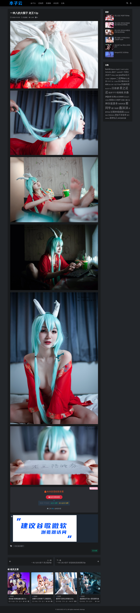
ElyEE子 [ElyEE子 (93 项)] (118, 69)
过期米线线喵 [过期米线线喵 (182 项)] (117, 111)
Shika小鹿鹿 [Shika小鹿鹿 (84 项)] (114, 75)
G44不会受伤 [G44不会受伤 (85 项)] (125, 69)
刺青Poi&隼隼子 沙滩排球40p (42, 600)
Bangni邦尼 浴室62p (122, 52)
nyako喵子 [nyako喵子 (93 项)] (120, 72)
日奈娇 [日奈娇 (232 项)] (115, 88)
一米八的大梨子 (19, 546)
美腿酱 (25, 17)
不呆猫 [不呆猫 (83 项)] (107, 78)
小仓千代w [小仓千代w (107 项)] (117, 84)
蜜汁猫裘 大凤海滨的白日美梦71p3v (122, 38)
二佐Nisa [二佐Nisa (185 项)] (121, 78)
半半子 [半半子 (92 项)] (109, 81)
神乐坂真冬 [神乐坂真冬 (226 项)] (111, 103)
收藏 (94, 550)
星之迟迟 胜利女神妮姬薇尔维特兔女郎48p (122, 24)
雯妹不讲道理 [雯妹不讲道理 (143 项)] (120, 115)
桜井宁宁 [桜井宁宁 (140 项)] (112, 92)
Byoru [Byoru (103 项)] (113, 69)
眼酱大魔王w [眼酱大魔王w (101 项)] (125, 100)
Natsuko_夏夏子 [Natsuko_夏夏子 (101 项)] (110, 72)
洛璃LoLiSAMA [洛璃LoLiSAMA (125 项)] (118, 96)
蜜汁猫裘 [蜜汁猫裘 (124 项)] (115, 108)
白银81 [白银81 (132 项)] (118, 100)
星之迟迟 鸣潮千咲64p (122, 16)
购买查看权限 (54, 497)
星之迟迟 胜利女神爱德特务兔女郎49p (122, 31)
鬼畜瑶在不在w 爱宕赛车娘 (89, 599)
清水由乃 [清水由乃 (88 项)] (126, 97)
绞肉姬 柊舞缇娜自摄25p (17, 599)
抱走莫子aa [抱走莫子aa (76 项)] (108, 88)
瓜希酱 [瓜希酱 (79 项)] (107, 100)
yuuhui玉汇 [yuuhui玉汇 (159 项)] (124, 74)
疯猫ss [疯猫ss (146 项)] (112, 99)
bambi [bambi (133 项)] (108, 69)
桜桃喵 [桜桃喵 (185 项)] (120, 92)
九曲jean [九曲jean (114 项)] (112, 78)
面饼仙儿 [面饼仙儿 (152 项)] (114, 118)
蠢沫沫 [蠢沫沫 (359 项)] (123, 108)
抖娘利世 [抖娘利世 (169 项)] (125, 84)
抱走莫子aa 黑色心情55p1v (122, 46)
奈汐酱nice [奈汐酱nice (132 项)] (122, 81)
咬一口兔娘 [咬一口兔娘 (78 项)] (115, 81)
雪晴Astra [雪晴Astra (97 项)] (111, 115)
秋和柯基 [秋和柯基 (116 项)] (121, 104)
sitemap (82, 609)
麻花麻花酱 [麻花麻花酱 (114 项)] (122, 118)
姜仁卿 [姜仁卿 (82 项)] (111, 84)
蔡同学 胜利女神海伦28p (65, 599)
